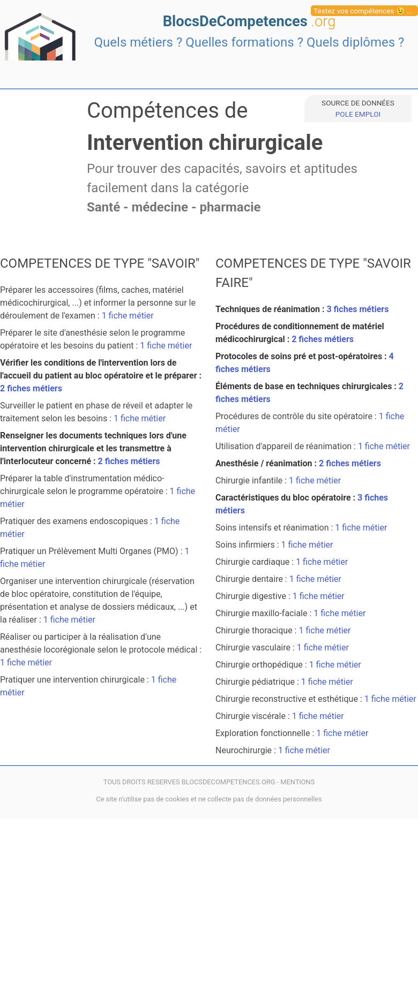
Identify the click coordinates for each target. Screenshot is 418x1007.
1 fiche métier (128, 316)
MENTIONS (297, 782)
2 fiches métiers (31, 388)
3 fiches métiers (357, 309)
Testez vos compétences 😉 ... (363, 10)
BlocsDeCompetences (249, 21)
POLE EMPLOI (357, 114)
